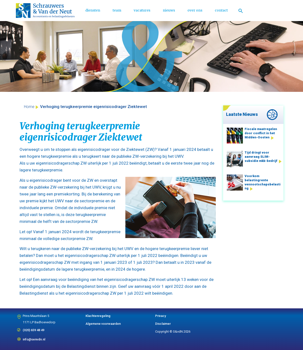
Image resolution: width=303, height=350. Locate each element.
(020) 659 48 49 (33, 328)
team (117, 10)
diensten (92, 10)
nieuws (169, 10)
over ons (194, 10)
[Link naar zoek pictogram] (240, 10)
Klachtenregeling (98, 316)
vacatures (142, 10)
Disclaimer (163, 324)
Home (29, 106)
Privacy (160, 316)
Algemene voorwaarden (103, 324)
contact (221, 10)
